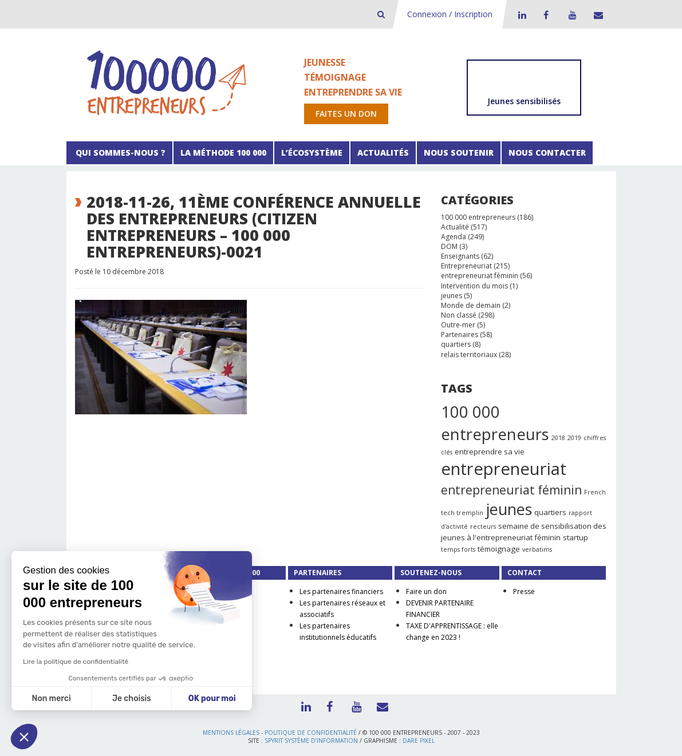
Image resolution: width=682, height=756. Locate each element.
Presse (524, 591)
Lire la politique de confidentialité (75, 662)
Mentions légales (231, 733)
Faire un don (426, 591)
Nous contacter (547, 152)
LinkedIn (520, 14)
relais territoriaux (469, 354)
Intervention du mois (474, 286)
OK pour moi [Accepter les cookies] (212, 698)
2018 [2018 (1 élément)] (558, 438)
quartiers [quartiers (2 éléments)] (550, 512)
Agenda (453, 237)
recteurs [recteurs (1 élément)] (483, 527)
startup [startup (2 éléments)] (575, 537)
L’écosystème (311, 152)
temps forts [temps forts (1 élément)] (458, 549)
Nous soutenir (459, 152)
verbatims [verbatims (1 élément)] (537, 549)
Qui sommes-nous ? (119, 152)
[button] (24, 736)
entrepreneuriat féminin (479, 275)
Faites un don (346, 113)
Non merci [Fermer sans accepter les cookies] (50, 698)
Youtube (570, 14)
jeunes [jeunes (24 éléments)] (509, 509)
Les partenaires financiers (341, 591)
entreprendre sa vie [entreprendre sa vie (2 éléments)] (490, 451)
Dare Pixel (419, 741)
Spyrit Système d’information (311, 741)
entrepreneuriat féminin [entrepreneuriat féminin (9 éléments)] (511, 490)
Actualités (383, 152)
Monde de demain (470, 305)
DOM (449, 246)
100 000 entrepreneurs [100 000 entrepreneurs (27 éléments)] (495, 423)
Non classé (458, 315)
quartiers (456, 344)
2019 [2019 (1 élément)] (574, 438)
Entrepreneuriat (466, 266)
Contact (596, 14)
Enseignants (460, 256)
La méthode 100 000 (223, 152)
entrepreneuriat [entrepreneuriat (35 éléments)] (503, 468)
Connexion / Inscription (449, 14)
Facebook (545, 14)
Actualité (455, 227)
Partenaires (459, 334)
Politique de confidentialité (311, 733)
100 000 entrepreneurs (478, 217)
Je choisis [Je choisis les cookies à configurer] (131, 698)
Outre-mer (458, 325)
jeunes (451, 295)
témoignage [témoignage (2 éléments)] (499, 549)
